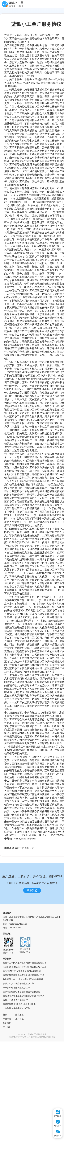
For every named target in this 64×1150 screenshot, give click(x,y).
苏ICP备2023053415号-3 (19, 1037)
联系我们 (32, 890)
